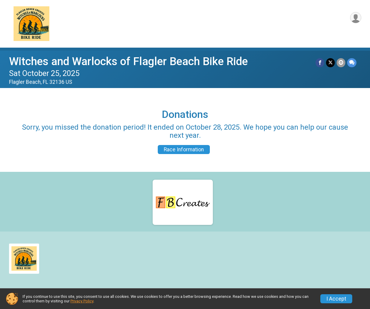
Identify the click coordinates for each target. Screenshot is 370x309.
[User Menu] (355, 17)
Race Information (184, 150)
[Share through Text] (351, 62)
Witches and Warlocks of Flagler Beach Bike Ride (128, 61)
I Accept (336, 299)
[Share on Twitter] (330, 62)
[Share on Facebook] (320, 62)
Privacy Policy (81, 301)
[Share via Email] (341, 62)
